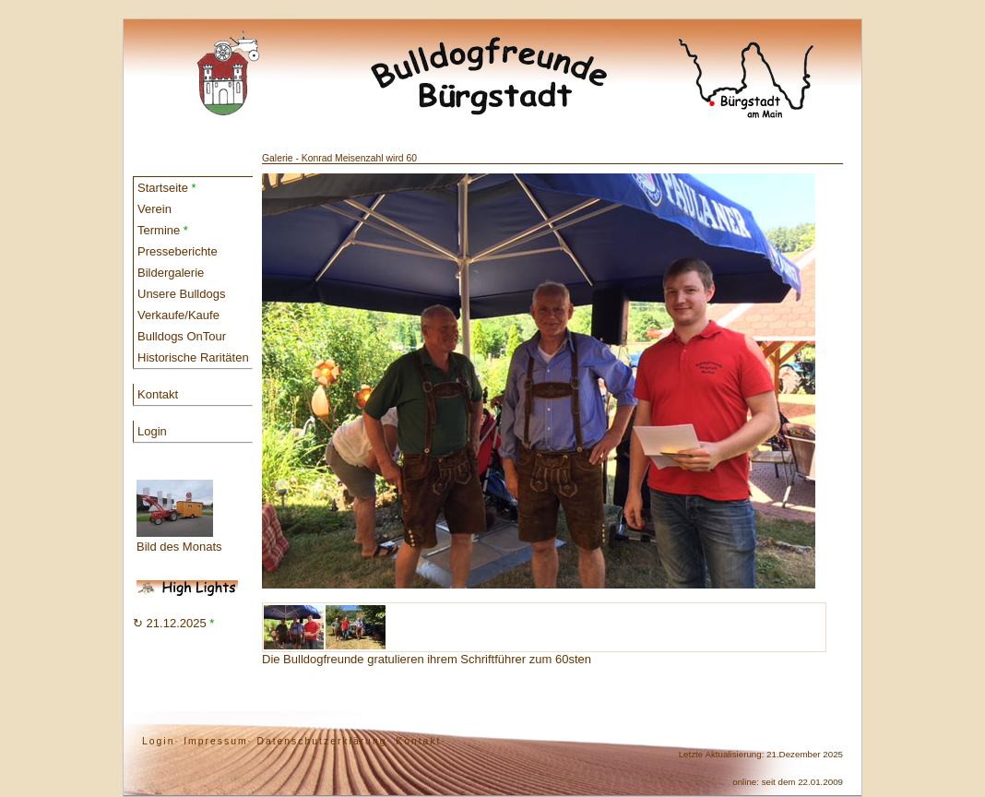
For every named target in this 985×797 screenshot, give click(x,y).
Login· (160, 741)
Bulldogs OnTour (181, 336)
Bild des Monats (179, 516)
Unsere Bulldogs (181, 294)
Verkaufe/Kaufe (178, 315)
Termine (162, 230)
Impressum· (218, 741)
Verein (154, 209)
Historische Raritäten (193, 357)
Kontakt (157, 394)
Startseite (166, 188)
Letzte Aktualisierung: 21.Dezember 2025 (761, 754)
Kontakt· (420, 741)
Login (152, 431)
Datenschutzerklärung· (323, 741)
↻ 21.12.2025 (173, 623)
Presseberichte (177, 251)
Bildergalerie (170, 273)
